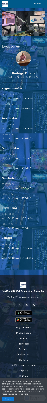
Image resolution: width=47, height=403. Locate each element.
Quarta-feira (10, 148)
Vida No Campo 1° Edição (17, 98)
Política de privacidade (23, 365)
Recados (23, 349)
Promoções (23, 344)
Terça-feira (9, 118)
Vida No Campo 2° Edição (17, 108)
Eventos (23, 371)
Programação (23, 333)
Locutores (23, 354)
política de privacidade (18, 394)
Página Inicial (23, 327)
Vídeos (23, 338)
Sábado (7, 237)
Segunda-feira (12, 88)
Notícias (23, 376)
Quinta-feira (10, 178)
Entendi (8, 399)
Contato (23, 360)
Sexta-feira (9, 208)
